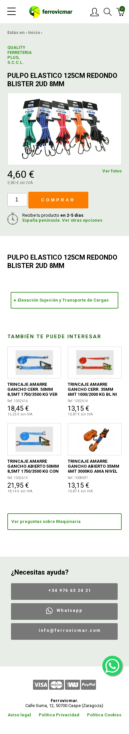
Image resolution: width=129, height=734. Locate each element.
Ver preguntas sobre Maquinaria (46, 521)
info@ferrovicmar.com (70, 630)
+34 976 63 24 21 (69, 590)
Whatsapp (70, 610)
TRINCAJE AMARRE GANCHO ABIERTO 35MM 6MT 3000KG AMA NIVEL (93, 466)
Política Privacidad (59, 714)
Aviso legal (19, 714)
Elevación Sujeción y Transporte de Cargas (63, 300)
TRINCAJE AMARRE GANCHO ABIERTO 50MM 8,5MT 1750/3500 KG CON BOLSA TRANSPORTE (33, 466)
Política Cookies (104, 714)
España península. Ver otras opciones (62, 220)
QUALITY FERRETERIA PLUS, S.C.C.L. (19, 55)
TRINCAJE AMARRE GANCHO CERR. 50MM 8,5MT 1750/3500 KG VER (32, 389)
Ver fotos (112, 170)
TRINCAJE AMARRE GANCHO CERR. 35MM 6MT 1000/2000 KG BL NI (92, 389)
